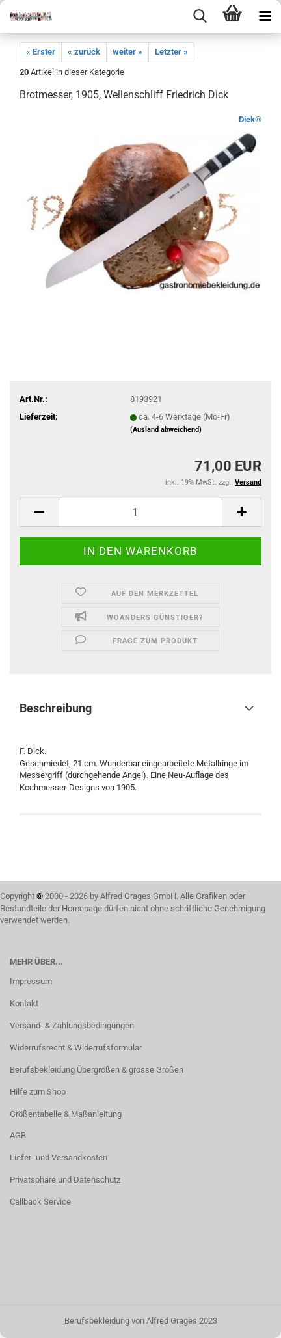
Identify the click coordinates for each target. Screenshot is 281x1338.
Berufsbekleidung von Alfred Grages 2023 (140, 1321)
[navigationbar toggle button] (264, 16)
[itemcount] (140, 512)
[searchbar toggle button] (199, 16)
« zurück (84, 52)
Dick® (250, 119)
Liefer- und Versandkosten (58, 1157)
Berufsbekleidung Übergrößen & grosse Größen (96, 1070)
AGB (18, 1135)
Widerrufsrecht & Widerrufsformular (76, 1047)
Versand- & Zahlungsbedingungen (72, 1025)
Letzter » (171, 52)
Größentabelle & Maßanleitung (66, 1114)
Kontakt (24, 1003)
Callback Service (40, 1202)
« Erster (40, 52)
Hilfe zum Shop (38, 1092)
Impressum (31, 981)
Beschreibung (56, 708)
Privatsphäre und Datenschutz (65, 1179)
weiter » (127, 52)
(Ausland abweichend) (166, 429)
